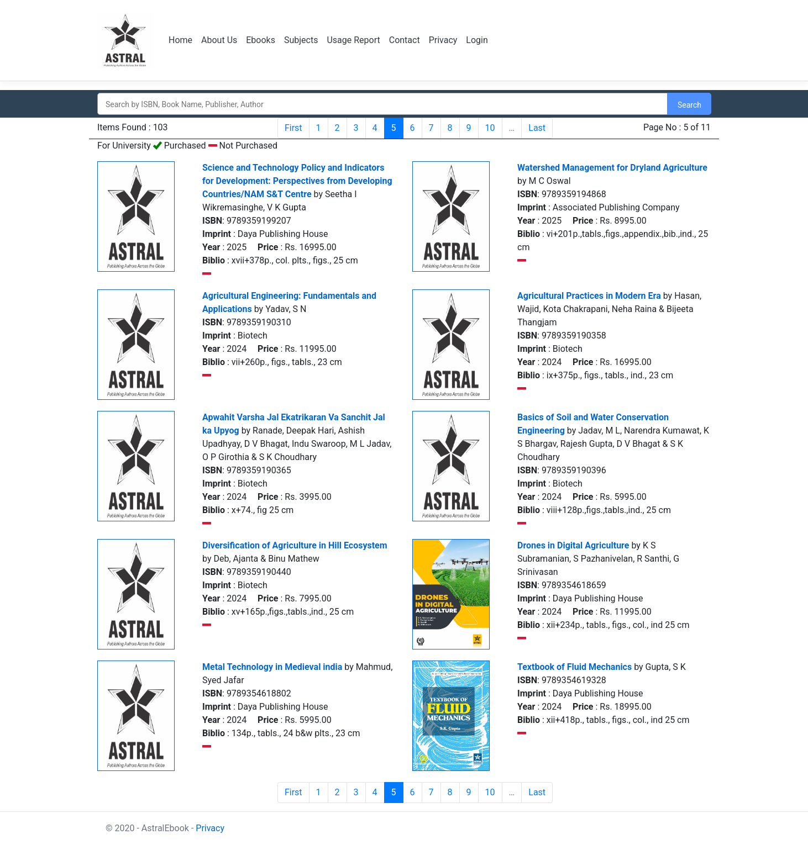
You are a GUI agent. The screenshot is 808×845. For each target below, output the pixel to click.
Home (180, 40)
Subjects (301, 40)
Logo (126, 40)
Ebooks (260, 40)
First (293, 128)
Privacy (443, 40)
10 (490, 128)
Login (476, 40)
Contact (404, 40)
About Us (219, 40)
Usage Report (353, 40)
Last (536, 128)
